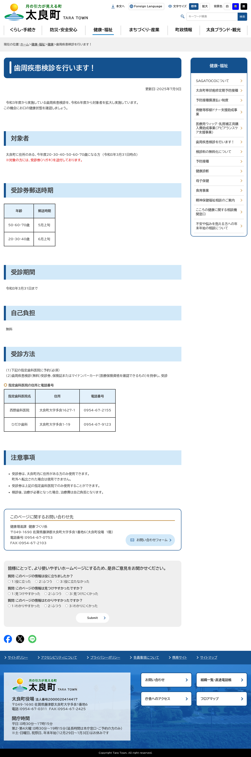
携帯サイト (179, 657)
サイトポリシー (18, 657)
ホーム (24, 44)
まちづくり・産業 (144, 30)
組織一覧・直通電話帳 (216, 679)
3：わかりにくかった (83, 606)
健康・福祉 (103, 30)
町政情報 (183, 30)
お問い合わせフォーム (152, 540)
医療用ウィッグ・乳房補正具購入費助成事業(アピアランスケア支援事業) (217, 128)
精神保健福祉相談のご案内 (215, 200)
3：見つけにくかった (83, 593)
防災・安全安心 (63, 30)
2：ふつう (45, 581)
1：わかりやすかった (25, 606)
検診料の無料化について (214, 151)
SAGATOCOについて (212, 80)
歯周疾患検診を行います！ (215, 142)
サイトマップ (208, 657)
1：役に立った (21, 581)
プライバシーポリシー (105, 657)
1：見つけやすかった (25, 593)
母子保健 (202, 180)
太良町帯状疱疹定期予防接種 (217, 90)
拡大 (205, 6)
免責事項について (146, 657)
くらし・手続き (23, 30)
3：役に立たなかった (74, 581)
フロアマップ (210, 698)
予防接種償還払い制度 (212, 100)
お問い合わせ (155, 679)
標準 (194, 6)
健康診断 (202, 171)
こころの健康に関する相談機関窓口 (216, 212)
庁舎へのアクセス (157, 698)
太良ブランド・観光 (223, 30)
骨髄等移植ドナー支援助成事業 (216, 112)
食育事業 (202, 190)
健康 (50, 44)
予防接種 (202, 161)
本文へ (120, 6)
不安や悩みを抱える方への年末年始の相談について (217, 226)
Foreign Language (148, 6)
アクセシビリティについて (59, 657)
